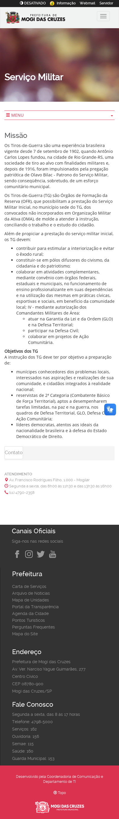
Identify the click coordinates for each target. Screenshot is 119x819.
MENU (59, 115)
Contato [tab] (14, 452)
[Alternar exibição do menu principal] (103, 16)
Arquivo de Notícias (31, 593)
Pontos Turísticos (28, 620)
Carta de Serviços (29, 586)
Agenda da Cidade (30, 613)
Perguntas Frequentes (33, 627)
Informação (63, 3)
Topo (59, 793)
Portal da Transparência (35, 606)
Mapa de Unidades (30, 600)
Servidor (106, 3)
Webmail (87, 3)
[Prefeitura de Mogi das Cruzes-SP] (43, 18)
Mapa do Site (25, 633)
